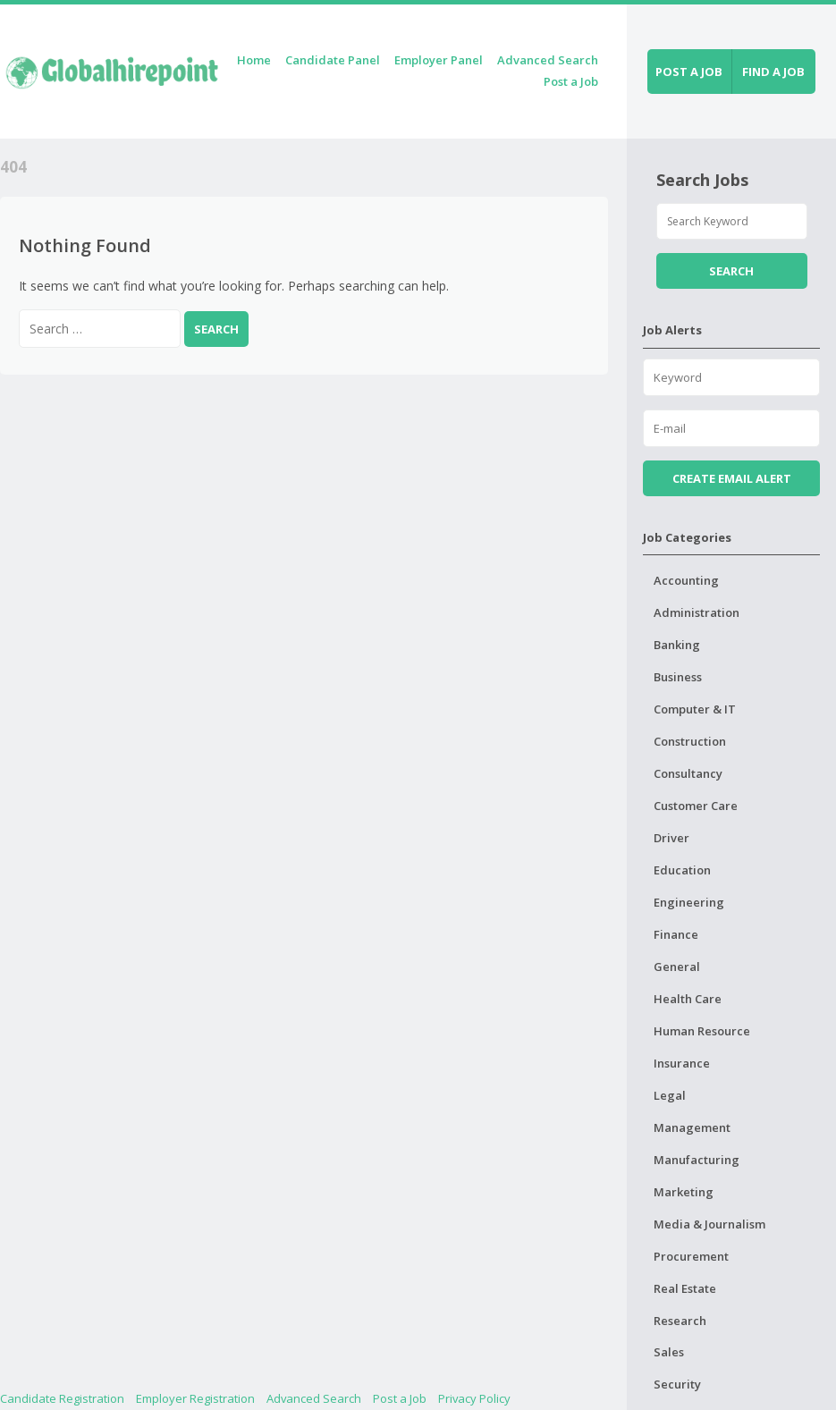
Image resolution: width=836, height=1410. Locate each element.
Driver (671, 838)
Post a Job (571, 81)
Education (682, 870)
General (677, 966)
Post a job (688, 71)
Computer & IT (695, 709)
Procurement (691, 1256)
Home (254, 60)
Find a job (773, 71)
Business (678, 677)
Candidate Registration (62, 1398)
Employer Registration (195, 1398)
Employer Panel (438, 60)
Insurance (682, 1063)
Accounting (686, 580)
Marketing (684, 1192)
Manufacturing (696, 1160)
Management (692, 1127)
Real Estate (685, 1288)
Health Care (688, 999)
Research (680, 1321)
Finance (676, 934)
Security (677, 1384)
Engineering (689, 902)
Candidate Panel (332, 60)
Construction (690, 741)
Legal (670, 1095)
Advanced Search (547, 60)
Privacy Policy (474, 1398)
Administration (696, 612)
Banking (677, 645)
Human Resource (702, 1031)
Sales (669, 1352)
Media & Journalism (709, 1224)
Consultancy (688, 773)
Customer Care (696, 806)
